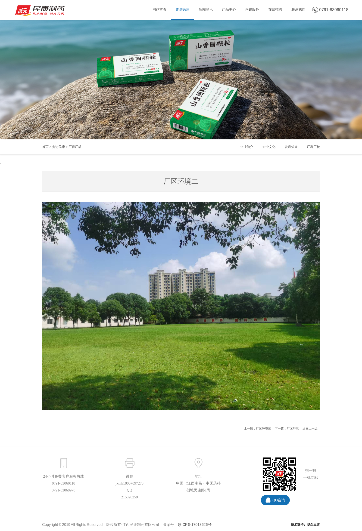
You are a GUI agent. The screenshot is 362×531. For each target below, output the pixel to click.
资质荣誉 (291, 147)
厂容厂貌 (75, 147)
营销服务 (252, 9)
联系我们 (298, 9)
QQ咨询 (278, 500)
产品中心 (229, 9)
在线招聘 (275, 9)
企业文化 (268, 147)
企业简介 (246, 147)
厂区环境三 (263, 428)
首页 (45, 147)
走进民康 (183, 9)
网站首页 (159, 9)
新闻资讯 (206, 9)
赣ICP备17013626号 (195, 525)
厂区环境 (293, 428)
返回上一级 (310, 428)
